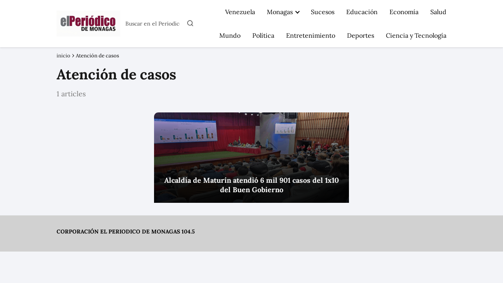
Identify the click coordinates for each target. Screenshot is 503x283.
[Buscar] (190, 23)
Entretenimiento (310, 35)
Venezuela (240, 12)
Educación (362, 12)
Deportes (360, 35)
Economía (404, 12)
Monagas (280, 12)
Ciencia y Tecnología (416, 35)
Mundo (229, 35)
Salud (438, 12)
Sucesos (322, 12)
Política (263, 35)
